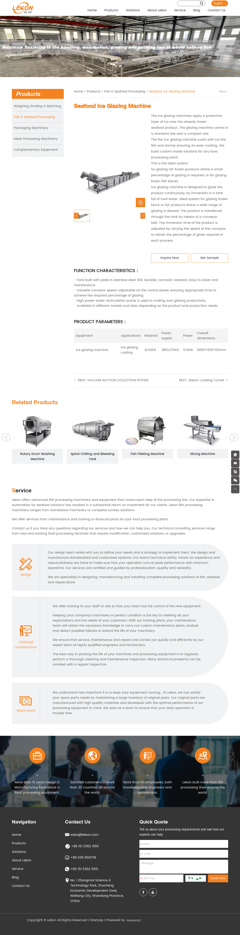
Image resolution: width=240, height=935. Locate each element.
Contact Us (216, 10)
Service (180, 10)
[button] (6, 437)
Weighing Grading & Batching (37, 106)
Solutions (133, 10)
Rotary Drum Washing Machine (37, 456)
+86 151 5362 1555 (81, 869)
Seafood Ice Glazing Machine (172, 91)
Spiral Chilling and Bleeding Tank (92, 456)
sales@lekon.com (81, 834)
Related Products (35, 402)
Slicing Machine (202, 454)
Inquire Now (169, 257)
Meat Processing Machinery (36, 138)
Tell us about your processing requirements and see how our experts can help (181, 832)
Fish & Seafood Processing (34, 117)
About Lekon (157, 10)
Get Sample (209, 257)
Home (92, 10)
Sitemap (96, 920)
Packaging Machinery (31, 128)
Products (111, 10)
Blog (196, 10)
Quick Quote (153, 821)
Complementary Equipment (36, 149)
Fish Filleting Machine (147, 454)
